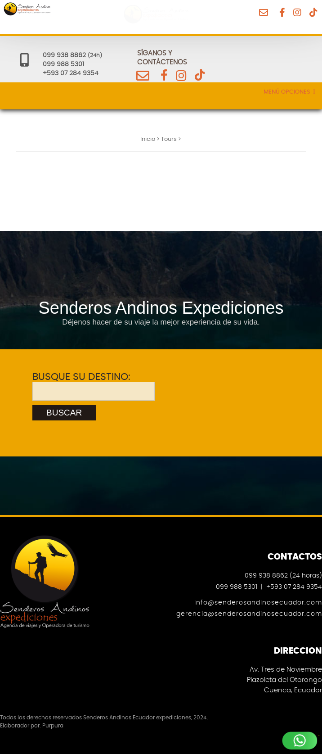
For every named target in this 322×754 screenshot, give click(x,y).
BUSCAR (64, 412)
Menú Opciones (289, 91)
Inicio (147, 139)
